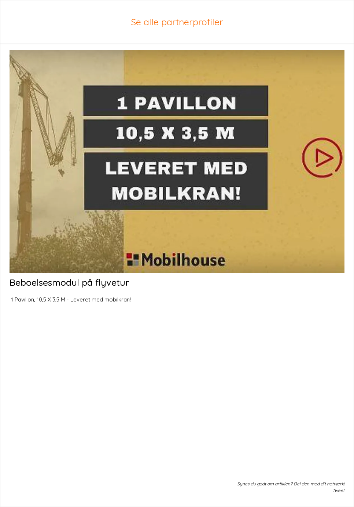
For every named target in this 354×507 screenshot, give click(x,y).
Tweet (338, 490)
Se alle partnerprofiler (177, 21)
